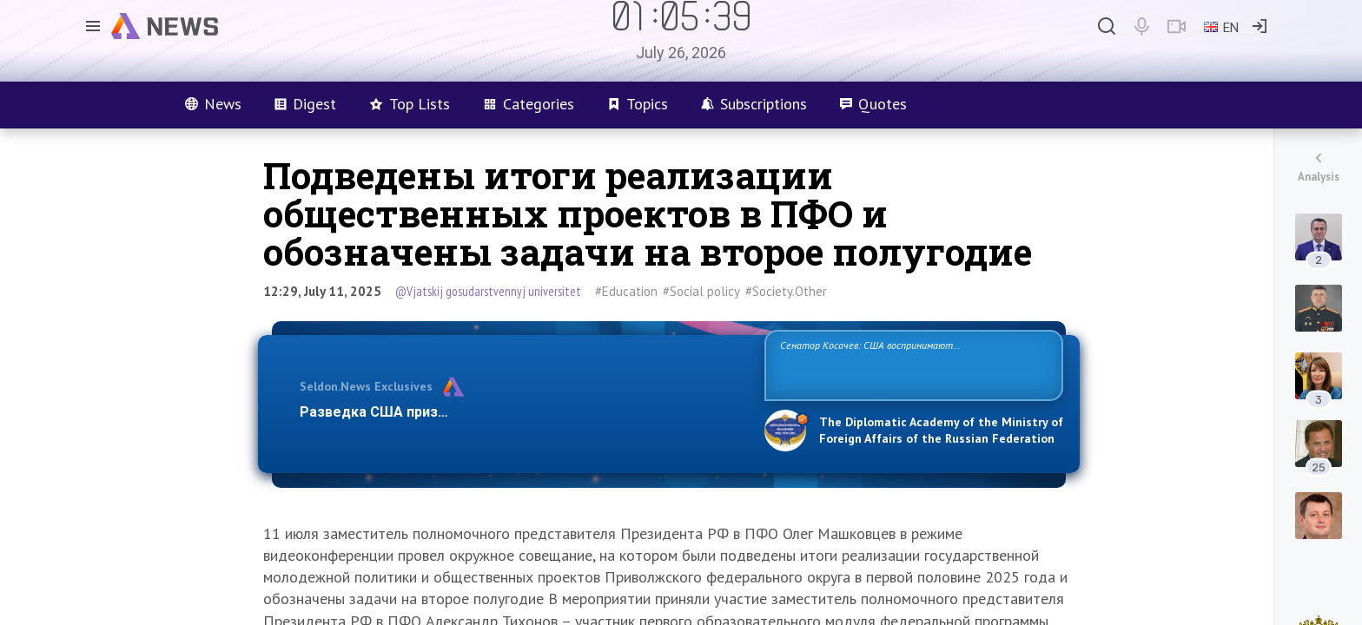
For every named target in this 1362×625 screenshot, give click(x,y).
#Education (626, 291)
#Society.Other (786, 291)
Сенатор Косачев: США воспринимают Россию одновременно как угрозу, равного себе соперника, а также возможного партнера (911, 364)
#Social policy (701, 291)
